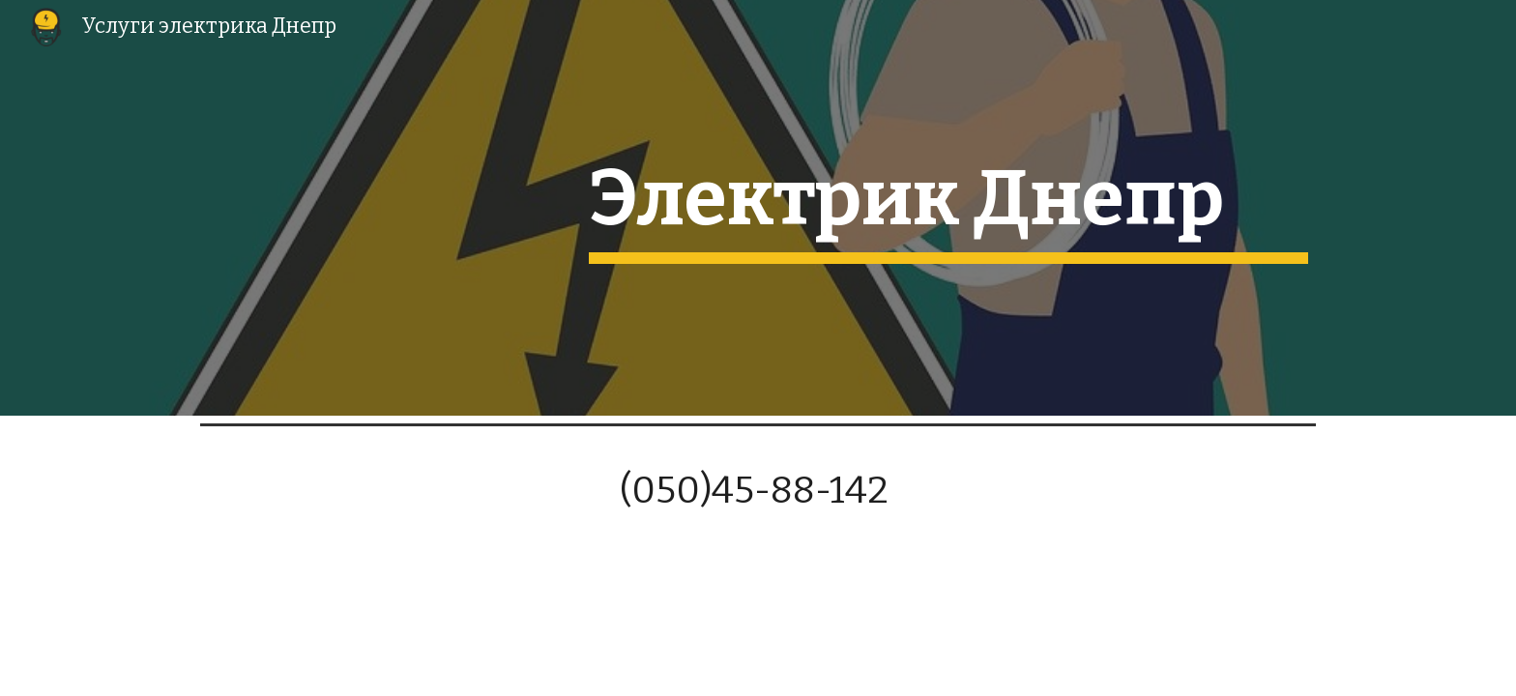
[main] (948, 208)
